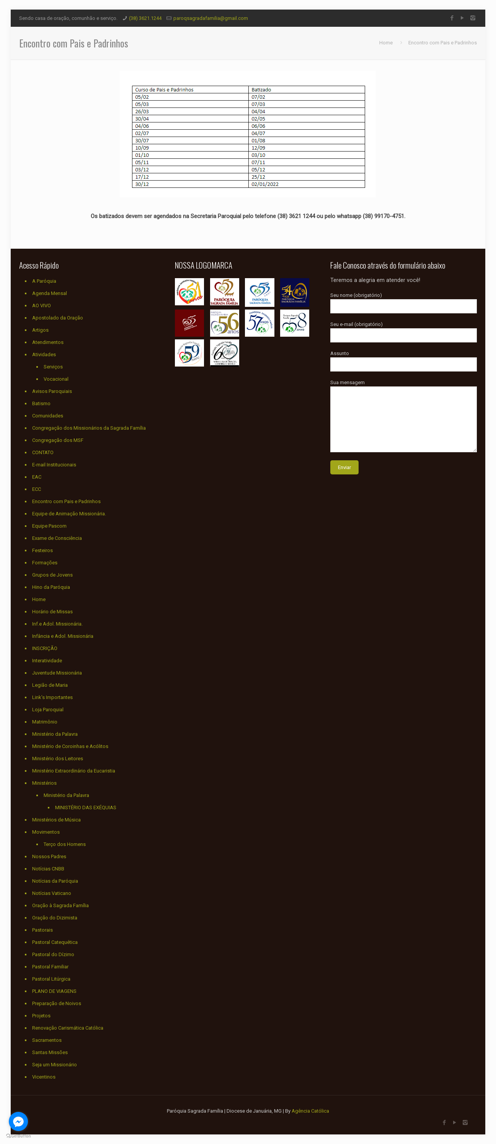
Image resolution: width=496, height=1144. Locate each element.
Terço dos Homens (65, 844)
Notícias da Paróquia (55, 881)
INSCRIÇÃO (44, 648)
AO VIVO (41, 305)
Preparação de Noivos (56, 1003)
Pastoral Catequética (55, 942)
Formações (44, 562)
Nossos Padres (49, 856)
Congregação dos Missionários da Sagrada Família (89, 428)
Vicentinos (43, 1077)
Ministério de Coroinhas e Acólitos (70, 746)
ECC (36, 489)
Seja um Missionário (54, 1064)
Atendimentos (48, 342)
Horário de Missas (52, 611)
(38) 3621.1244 (145, 18)
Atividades (44, 354)
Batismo (41, 403)
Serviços (53, 367)
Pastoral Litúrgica (51, 979)
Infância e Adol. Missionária (62, 636)
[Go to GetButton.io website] (18, 1136)
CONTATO (43, 452)
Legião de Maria (50, 685)
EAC (36, 477)
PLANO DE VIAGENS (54, 991)
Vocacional (56, 379)
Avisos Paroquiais (52, 391)
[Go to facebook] (18, 1121)
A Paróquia (44, 281)
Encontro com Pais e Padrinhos (442, 43)
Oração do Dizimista (54, 918)
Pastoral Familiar (50, 967)
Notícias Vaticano (51, 893)
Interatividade (47, 660)
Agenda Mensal (49, 293)
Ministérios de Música (56, 820)
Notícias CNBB (48, 869)
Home (386, 43)
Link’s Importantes (52, 697)
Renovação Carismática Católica (67, 1028)
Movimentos (46, 832)
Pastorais (42, 930)
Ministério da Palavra (55, 734)
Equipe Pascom (49, 526)
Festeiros (42, 550)
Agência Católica (310, 1111)
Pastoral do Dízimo (53, 954)
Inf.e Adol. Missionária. (57, 624)
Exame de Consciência (57, 538)
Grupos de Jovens (52, 575)
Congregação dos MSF (57, 440)
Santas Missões (50, 1052)
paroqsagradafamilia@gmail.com (210, 18)
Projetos (41, 1016)
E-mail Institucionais (54, 465)
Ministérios (44, 783)
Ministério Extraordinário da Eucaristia (73, 771)
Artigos (40, 330)
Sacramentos (47, 1040)
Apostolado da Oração (57, 318)
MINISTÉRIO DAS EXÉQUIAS (85, 807)
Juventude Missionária (57, 673)
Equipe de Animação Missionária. (69, 514)
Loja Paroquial (48, 709)
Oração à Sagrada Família (60, 905)
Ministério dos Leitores (57, 758)
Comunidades (47, 416)
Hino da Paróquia (51, 587)
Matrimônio (44, 722)
